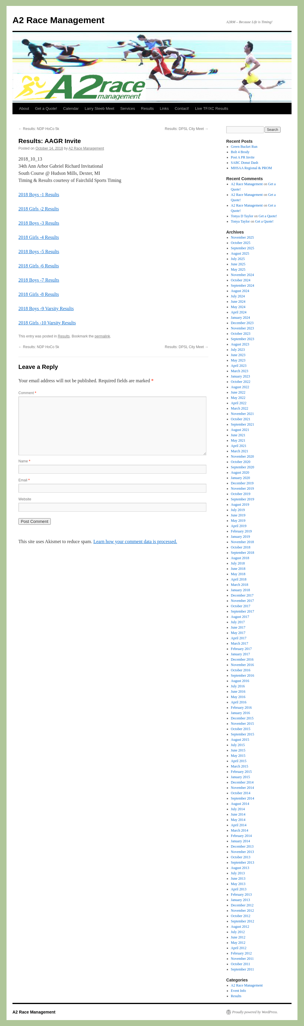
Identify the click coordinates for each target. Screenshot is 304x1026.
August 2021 (240, 430)
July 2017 (238, 622)
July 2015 (238, 745)
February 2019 (241, 531)
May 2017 (238, 633)
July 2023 (238, 350)
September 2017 (242, 611)
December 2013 (242, 846)
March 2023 (239, 371)
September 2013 (242, 862)
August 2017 (240, 617)
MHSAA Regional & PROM (251, 168)
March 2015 (239, 766)
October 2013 (241, 857)
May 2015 (238, 756)
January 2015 (240, 777)
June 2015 (238, 750)
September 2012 (242, 921)
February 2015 (241, 772)
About (24, 108)
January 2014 (240, 841)
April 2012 (238, 948)
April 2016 (238, 702)
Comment (27, 393)
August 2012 (240, 926)
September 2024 (242, 285)
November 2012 (242, 910)
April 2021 (238, 446)
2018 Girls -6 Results (38, 265)
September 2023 (242, 339)
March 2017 (239, 643)
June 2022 (238, 392)
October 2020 (241, 462)
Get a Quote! (46, 108)
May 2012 (238, 943)
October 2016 (241, 670)
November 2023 (242, 328)
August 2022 (240, 387)
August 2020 (240, 472)
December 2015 (242, 718)
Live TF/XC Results (211, 108)
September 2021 (242, 424)
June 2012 (238, 937)
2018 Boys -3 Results (38, 223)
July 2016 (238, 686)
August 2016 (240, 681)
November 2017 (242, 601)
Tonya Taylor (240, 221)
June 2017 (238, 627)
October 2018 (241, 547)
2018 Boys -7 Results (38, 280)
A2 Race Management (58, 20)
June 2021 (238, 435)
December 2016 (242, 659)
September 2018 (242, 553)
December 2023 (242, 323)
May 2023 (238, 360)
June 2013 (238, 878)
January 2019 (240, 537)
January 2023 (240, 376)
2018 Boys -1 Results (38, 194)
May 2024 (238, 307)
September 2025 (242, 248)
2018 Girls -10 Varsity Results (47, 322)
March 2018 (239, 585)
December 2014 (242, 782)
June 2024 (238, 301)
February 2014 (241, 836)
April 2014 (238, 825)
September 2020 (242, 467)
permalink (102, 336)
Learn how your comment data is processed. (135, 541)
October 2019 (241, 494)
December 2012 (242, 905)
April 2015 (238, 761)
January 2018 (240, 590)
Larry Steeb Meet (99, 108)
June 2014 (238, 814)
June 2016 (238, 691)
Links (164, 108)
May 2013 (238, 884)
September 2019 (242, 499)
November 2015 (242, 723)
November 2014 (242, 788)
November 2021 (242, 414)
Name (24, 461)
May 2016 (238, 697)
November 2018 (242, 542)
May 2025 (238, 269)
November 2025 (242, 237)
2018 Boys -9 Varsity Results (46, 308)
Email (24, 480)
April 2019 (238, 526)
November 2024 (242, 275)
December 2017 (242, 595)
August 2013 (240, 868)
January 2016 (240, 713)
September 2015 (242, 734)
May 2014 (238, 820)
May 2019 (238, 520)
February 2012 (241, 953)
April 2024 (238, 312)
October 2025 (241, 243)
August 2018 (240, 558)
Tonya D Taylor (242, 216)
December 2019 (242, 483)
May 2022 (238, 398)
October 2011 (240, 964)
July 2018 (238, 563)
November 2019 (242, 488)
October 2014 (241, 793)
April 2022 (238, 403)
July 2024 (238, 296)
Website (24, 499)
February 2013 (241, 894)
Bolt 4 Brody (240, 152)
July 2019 (238, 510)
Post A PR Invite (243, 157)
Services (127, 108)
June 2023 (238, 355)
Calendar (71, 108)
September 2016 (242, 675)
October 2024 (241, 280)
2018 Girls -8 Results (38, 294)
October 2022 (241, 382)
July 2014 (238, 809)
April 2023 (238, 366)
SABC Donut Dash (244, 163)
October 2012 (241, 916)
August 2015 (240, 740)
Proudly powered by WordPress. (255, 1012)
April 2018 (238, 579)
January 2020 (240, 478)
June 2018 (238, 569)
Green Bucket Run (244, 147)
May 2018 (238, 574)
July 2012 (238, 932)
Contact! (182, 108)
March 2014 (239, 830)
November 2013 (242, 852)
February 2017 (241, 649)
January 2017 (240, 654)
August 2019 (240, 504)
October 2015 (241, 729)
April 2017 (238, 638)
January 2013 (240, 900)
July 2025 (238, 259)
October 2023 (241, 334)
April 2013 (238, 889)
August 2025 (240, 253)
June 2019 (238, 515)
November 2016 (242, 665)
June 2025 (238, 264)
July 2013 (238, 873)
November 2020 (242, 456)
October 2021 (241, 419)
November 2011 (242, 959)
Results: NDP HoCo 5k (38, 129)
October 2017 (241, 606)
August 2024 (240, 291)
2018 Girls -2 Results (38, 208)
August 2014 (240, 804)
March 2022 (239, 408)
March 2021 (239, 451)
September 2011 (242, 969)
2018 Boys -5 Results (38, 251)
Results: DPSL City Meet (186, 129)
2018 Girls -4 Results (38, 237)
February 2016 (241, 707)
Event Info (238, 991)
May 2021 (238, 440)
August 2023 (240, 344)
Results (147, 108)
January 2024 (240, 317)
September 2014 (242, 798)
